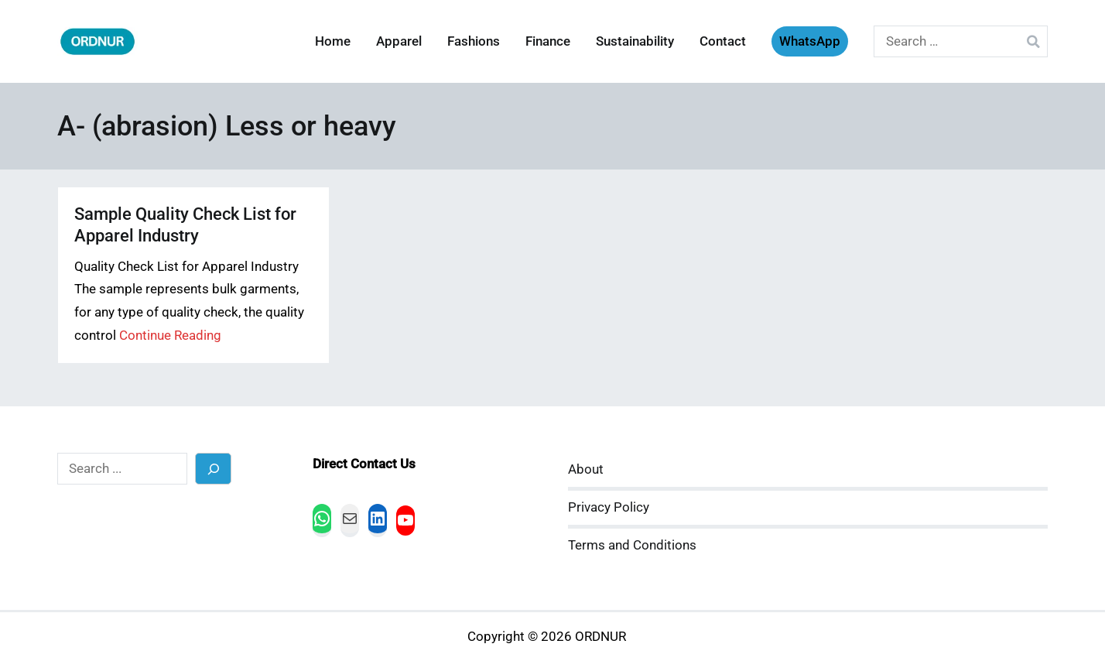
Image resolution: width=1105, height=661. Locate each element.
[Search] (213, 469)
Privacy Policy (608, 507)
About (586, 469)
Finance (547, 41)
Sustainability (635, 41)
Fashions (473, 41)
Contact (723, 41)
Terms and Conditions (632, 545)
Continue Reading (170, 335)
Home (333, 41)
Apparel (399, 41)
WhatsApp (809, 41)
